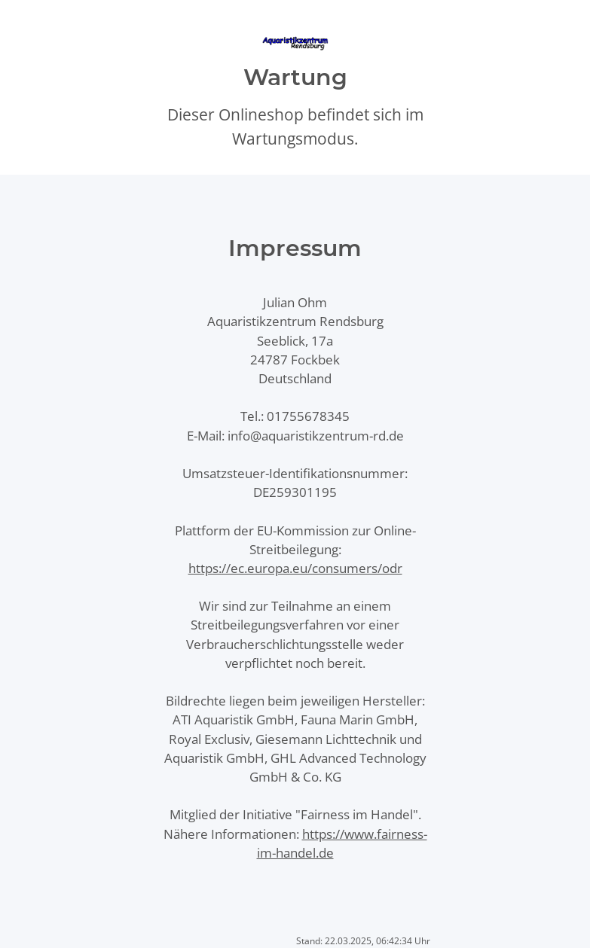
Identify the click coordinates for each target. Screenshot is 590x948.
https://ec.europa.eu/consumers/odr (295, 568)
